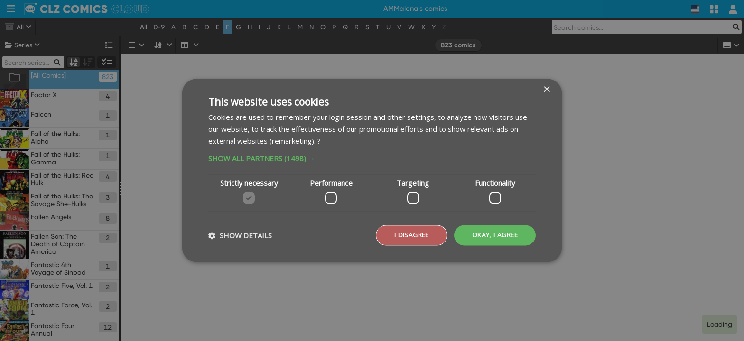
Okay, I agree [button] (493, 235)
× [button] (546, 89)
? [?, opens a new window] (319, 140)
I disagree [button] (407, 235)
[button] (372, 157)
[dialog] (372, 170)
